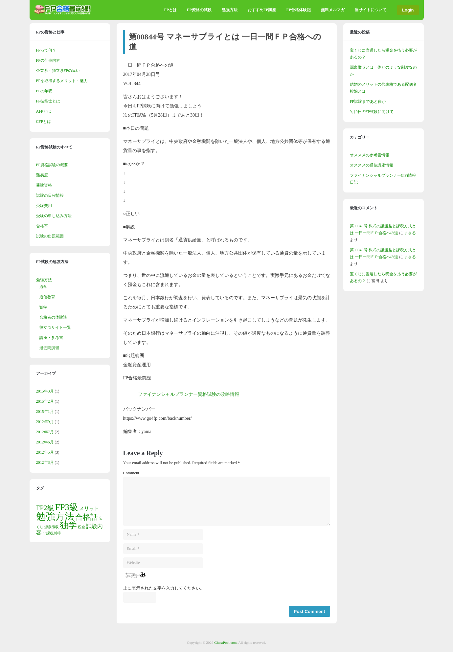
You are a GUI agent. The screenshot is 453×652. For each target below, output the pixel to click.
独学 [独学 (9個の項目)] (68, 525)
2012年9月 (45, 421)
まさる (410, 233)
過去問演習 (49, 348)
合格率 (42, 226)
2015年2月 (45, 401)
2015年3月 (45, 391)
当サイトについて (370, 10)
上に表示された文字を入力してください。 (163, 588)
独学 (43, 307)
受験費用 (44, 205)
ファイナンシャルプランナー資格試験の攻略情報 (188, 394)
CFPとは (43, 121)
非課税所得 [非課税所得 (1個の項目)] (52, 533)
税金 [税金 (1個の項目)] (81, 527)
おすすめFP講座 (262, 10)
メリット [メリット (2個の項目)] (89, 508)
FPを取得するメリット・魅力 (62, 81)
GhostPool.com (225, 642)
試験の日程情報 (50, 195)
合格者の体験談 (53, 317)
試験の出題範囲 (50, 236)
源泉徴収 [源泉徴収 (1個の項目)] (51, 527)
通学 (43, 286)
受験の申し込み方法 (54, 216)
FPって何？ (46, 50)
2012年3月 (45, 462)
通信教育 (47, 297)
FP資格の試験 (199, 10)
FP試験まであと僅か (368, 101)
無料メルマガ (333, 10)
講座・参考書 (51, 337)
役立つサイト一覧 (55, 327)
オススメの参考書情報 (369, 155)
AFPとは (43, 111)
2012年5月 (45, 452)
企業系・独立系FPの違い (58, 70)
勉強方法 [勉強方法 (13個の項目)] (55, 516)
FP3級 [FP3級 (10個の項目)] (66, 507)
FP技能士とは (48, 101)
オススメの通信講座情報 (371, 165)
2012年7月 (45, 432)
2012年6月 (45, 442)
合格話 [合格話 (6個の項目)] (86, 517)
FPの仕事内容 (48, 60)
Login (408, 10)
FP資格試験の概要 (52, 165)
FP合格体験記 (298, 10)
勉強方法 (230, 10)
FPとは (170, 10)
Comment (131, 473)
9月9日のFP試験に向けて (372, 111)
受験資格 (44, 185)
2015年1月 (45, 411)
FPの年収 (44, 91)
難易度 (42, 175)
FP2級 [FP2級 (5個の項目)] (45, 508)
